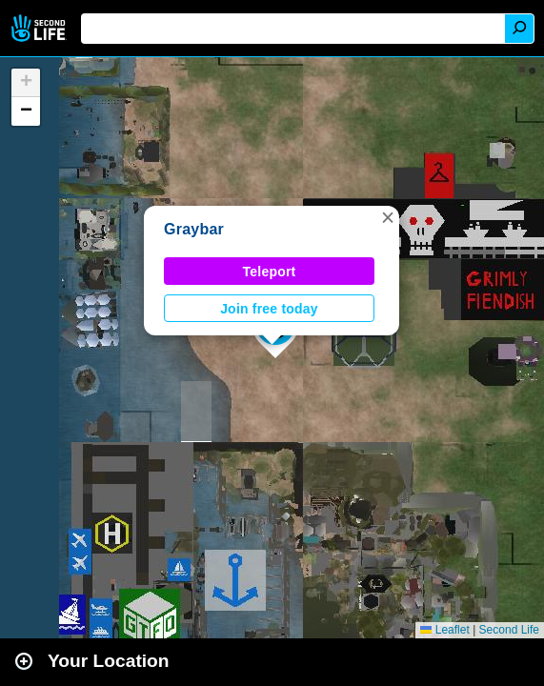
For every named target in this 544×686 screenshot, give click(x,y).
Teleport (269, 271)
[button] (387, 217)
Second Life (40, 28)
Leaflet (444, 629)
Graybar (194, 229)
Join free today (269, 308)
